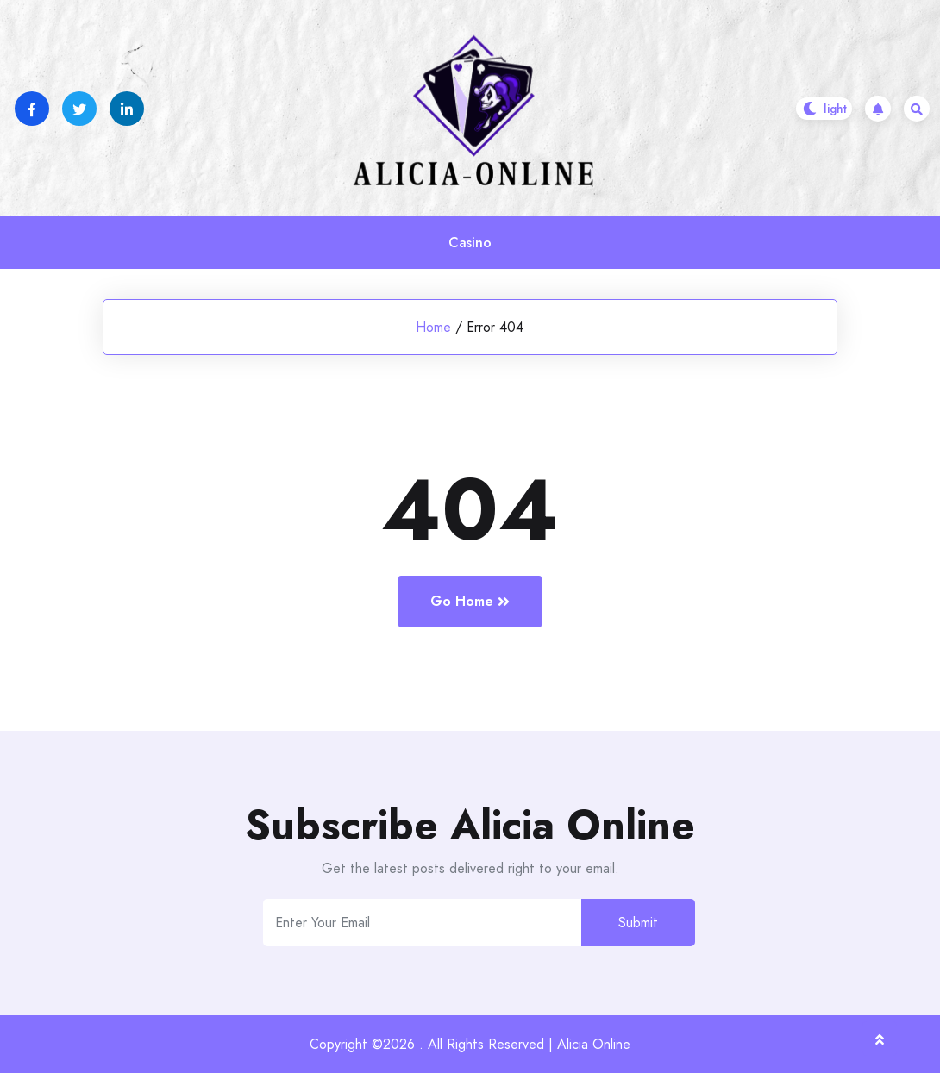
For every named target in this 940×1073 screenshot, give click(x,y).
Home (433, 327)
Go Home (470, 601)
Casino (470, 243)
